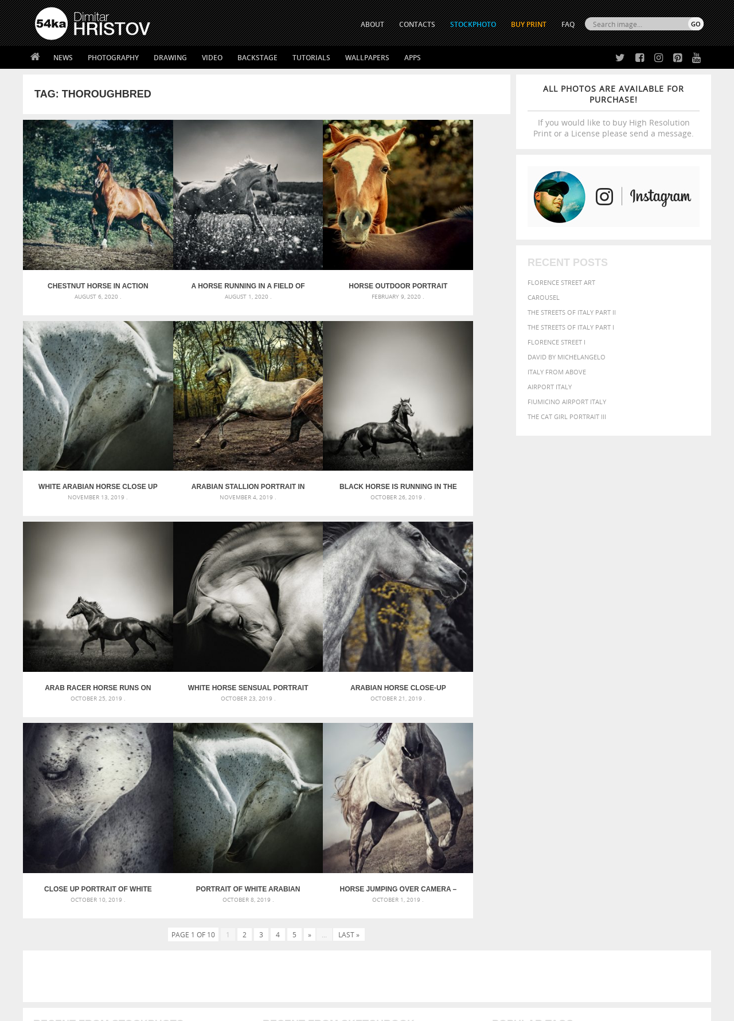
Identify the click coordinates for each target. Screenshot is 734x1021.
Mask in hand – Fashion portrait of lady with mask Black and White (137, 771)
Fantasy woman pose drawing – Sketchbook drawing (353, 771)
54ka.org (130, 1008)
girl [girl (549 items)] (677, 781)
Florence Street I (556, 342)
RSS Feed (273, 981)
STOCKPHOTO (473, 24)
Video (212, 57)
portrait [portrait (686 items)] (602, 802)
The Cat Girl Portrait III (567, 416)
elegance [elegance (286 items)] (506, 781)
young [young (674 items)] (598, 814)
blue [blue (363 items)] (561, 770)
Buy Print (528, 24)
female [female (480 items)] (653, 781)
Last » (349, 649)
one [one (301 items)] (640, 792)
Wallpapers (367, 57)
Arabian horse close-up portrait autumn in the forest (84, 604)
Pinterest (395, 929)
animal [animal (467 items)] (506, 757)
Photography (113, 57)
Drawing (170, 57)
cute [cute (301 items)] (650, 770)
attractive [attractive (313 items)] (552, 758)
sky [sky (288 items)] (650, 804)
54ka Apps (50, 941)
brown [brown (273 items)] (581, 770)
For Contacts (224, 941)
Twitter (393, 884)
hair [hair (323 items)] (694, 781)
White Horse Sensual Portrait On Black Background (449, 431)
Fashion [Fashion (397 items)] (623, 781)
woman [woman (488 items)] (566, 815)
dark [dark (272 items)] (666, 770)
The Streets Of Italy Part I (571, 327)
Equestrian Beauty (154, 981)
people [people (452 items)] (541, 803)
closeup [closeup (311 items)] (604, 770)
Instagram (397, 914)
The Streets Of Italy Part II (572, 312)
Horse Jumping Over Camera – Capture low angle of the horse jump (449, 604)
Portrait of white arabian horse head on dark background (327, 604)
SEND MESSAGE (603, 906)
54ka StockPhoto (63, 898)
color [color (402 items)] (630, 770)
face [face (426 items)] (599, 780)
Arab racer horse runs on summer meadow (327, 431)
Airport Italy (550, 386)
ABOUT (372, 24)
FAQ (568, 24)
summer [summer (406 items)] (507, 815)
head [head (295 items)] (499, 792)
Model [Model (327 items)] (589, 792)
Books (211, 912)
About (211, 883)
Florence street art (561, 282)
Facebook (395, 899)
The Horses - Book (65, 926)
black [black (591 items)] (540, 769)
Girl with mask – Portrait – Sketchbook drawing (345, 785)
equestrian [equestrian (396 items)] (543, 781)
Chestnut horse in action (84, 258)
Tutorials (311, 57)
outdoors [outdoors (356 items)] (510, 804)
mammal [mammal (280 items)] (565, 792)
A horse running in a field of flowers (206, 258)
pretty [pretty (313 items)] (633, 804)
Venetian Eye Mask (223, 981)
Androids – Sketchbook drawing (318, 757)
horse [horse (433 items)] (520, 792)
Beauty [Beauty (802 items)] (509, 769)
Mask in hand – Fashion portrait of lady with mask (120, 785)
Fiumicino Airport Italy (567, 401)
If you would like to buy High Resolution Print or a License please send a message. (614, 111)
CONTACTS (417, 24)
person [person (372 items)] (568, 803)
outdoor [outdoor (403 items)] (665, 792)
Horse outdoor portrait (327, 258)
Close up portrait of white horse (206, 604)
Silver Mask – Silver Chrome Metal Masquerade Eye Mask (129, 799)
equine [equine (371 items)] (577, 781)
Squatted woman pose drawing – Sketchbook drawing (356, 799)
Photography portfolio (76, 912)
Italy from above (557, 371)
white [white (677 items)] (536, 814)
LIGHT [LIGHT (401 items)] (542, 792)
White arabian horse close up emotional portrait (449, 258)
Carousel (544, 297)
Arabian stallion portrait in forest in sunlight (83, 431)
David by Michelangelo (567, 357)
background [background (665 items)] (600, 757)
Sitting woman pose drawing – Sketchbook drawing (351, 812)
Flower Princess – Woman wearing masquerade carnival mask (137, 812)
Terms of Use (193, 1008)
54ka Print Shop (61, 883)
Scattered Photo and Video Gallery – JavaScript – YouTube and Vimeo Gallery (137, 757)
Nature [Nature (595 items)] (617, 791)
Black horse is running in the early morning (205, 431)
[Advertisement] (369, 691)
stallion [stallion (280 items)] (669, 804)
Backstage (257, 57)
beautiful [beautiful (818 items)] (654, 756)
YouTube (393, 944)
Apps (412, 57)
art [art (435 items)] (528, 757)
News (63, 57)
